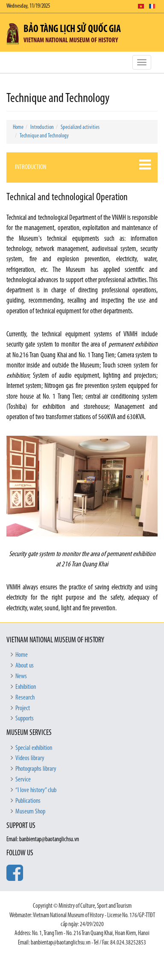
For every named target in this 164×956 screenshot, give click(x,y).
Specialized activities (80, 127)
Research (25, 697)
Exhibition (25, 687)
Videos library (29, 758)
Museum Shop (30, 811)
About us (24, 665)
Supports (24, 718)
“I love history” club (35, 790)
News (21, 676)
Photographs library (35, 769)
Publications (28, 801)
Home (18, 127)
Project (22, 708)
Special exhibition (33, 748)
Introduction (42, 127)
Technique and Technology (44, 136)
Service (23, 779)
